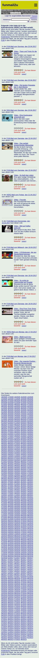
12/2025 (30, 417)
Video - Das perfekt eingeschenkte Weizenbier (23, 144)
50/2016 (4, 578)
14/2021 (30, 493)
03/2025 (24, 421)
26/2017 (17, 567)
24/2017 (30, 567)
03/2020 (30, 517)
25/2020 (17, 510)
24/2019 (11, 530)
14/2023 (4, 456)
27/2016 (24, 586)
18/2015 (11, 610)
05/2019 (4, 538)
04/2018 (24, 556)
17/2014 (4, 630)
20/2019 (4, 532)
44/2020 (24, 502)
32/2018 (4, 547)
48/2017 (4, 560)
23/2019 (17, 530)
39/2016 (11, 582)
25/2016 (4, 587)
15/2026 (24, 397)
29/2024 (30, 430)
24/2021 (30, 489)
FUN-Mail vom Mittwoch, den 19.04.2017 (22, 247)
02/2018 (4, 558)
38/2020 (30, 504)
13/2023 (11, 456)
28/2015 (11, 606)
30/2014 (17, 625)
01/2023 (24, 460)
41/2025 (4, 408)
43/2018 (30, 541)
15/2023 (30, 454)
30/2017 (24, 565)
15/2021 (24, 493)
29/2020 (24, 508)
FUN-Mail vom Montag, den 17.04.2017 (21, 356)
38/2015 (11, 602)
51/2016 (30, 576)
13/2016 (17, 591)
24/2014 (24, 626)
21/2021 (17, 491)
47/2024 (11, 425)
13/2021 (4, 495)
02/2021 (11, 499)
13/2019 (17, 534)
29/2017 (30, 565)
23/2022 (24, 471)
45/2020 (17, 502)
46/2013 (30, 636)
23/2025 (24, 414)
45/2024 (24, 425)
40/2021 (24, 484)
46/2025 (4, 406)
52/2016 (24, 576)
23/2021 (4, 491)
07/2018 (4, 556)
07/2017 (11, 575)
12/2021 (11, 495)
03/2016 (17, 595)
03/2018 (30, 556)
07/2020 (4, 517)
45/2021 (24, 482)
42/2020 (4, 504)
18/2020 (30, 512)
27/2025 (30, 412)
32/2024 (11, 430)
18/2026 (4, 397)
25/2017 (24, 567)
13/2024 (4, 438)
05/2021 (24, 497)
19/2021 (30, 491)
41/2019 (30, 523)
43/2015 (11, 600)
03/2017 (4, 576)
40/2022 (11, 465)
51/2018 (11, 539)
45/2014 (17, 619)
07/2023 (17, 458)
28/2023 (11, 451)
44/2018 (24, 541)
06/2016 (30, 593)
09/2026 (30, 399)
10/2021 (24, 495)
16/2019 (30, 532)
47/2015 (17, 599)
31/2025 (4, 412)
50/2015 (30, 597)
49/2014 (24, 617)
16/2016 (30, 589)
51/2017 (17, 558)
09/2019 (11, 536)
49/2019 (11, 521)
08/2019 (17, 536)
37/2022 (30, 465)
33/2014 (30, 623)
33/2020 (30, 506)
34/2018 (24, 545)
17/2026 (11, 397)
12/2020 (4, 515)
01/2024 (4, 423)
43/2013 (17, 637)
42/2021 (11, 484)
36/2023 (24, 447)
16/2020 (11, 513)
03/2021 (4, 499)
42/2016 (24, 580)
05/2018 (17, 556)
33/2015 (11, 604)
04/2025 (17, 421)
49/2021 (30, 480)
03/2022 (24, 478)
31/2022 (4, 469)
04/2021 (30, 497)
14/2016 (11, 591)
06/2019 (30, 536)
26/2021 (17, 489)
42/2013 (24, 637)
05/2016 (4, 595)
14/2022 (17, 475)
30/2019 (4, 528)
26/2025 (4, 414)
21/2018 (11, 550)
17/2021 (11, 493)
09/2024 (30, 438)
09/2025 (17, 419)
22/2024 (11, 434)
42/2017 (11, 562)
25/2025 (11, 414)
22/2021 (11, 491)
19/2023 (4, 454)
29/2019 (11, 528)
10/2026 (24, 399)
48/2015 (11, 599)
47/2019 (24, 521)
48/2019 (17, 521)
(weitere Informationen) (29, 13)
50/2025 (11, 404)
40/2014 (17, 621)
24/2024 (30, 432)
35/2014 (17, 623)
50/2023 (30, 441)
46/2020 (11, 502)
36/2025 (4, 410)
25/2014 (17, 626)
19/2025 (17, 415)
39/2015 (4, 602)
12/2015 (17, 612)
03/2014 (24, 634)
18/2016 (17, 589)
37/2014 (4, 623)
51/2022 (4, 462)
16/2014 (11, 630)
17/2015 (17, 610)
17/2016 (24, 589)
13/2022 (24, 475)
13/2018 (30, 552)
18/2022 (24, 473)
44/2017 (30, 560)
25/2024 (24, 432)
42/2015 (17, 600)
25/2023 (30, 451)
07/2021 (11, 497)
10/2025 (11, 419)
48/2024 (4, 425)
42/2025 (30, 406)
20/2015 (30, 608)
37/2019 (24, 525)
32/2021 (11, 488)
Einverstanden (15, 13)
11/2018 (11, 554)
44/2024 (30, 425)
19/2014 (24, 628)
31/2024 (17, 430)
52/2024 (11, 423)
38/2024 (4, 428)
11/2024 (17, 438)
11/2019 (30, 534)
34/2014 (24, 623)
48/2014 (30, 617)
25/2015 (30, 606)
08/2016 (17, 593)
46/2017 (17, 560)
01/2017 (17, 576)
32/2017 (11, 565)
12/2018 (4, 554)
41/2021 (17, 484)
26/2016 (30, 586)
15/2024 (24, 436)
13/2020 (30, 513)
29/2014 (24, 625)
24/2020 (24, 510)
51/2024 (17, 423)
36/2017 (17, 563)
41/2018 (11, 543)
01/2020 (11, 519)
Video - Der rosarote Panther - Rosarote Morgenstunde (25, 362)
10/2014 (17, 632)
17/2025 (30, 415)
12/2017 (11, 573)
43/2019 (17, 523)
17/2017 (11, 571)
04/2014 (17, 634)
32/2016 (24, 584)
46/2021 (17, 482)
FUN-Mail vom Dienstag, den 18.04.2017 (22, 275)
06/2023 (24, 458)
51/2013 (4, 636)
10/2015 (30, 612)
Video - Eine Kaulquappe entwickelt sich (23, 116)
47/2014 (4, 619)
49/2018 (24, 539)
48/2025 (24, 404)
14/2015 (4, 612)
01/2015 (24, 615)
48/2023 (11, 443)
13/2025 (24, 417)
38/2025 (24, 408)
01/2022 (4, 480)
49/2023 (4, 443)
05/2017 (24, 575)
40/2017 (24, 562)
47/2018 (4, 541)
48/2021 (4, 482)
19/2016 (11, 589)
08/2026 (4, 401)
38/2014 (30, 621)
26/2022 (4, 471)
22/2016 (24, 587)
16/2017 (17, 571)
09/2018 (24, 554)
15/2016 (4, 591)
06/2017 (17, 575)
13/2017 (4, 573)
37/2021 (11, 486)
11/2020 (11, 515)
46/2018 (11, 541)
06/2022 (4, 478)
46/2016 (30, 578)
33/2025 (24, 410)
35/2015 (30, 602)
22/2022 (30, 471)
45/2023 (30, 443)
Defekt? (24, 74)
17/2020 (4, 513)
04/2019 (11, 538)
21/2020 (11, 512)
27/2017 (11, 567)
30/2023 (30, 449)
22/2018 (4, 550)
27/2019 (24, 528)
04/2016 (11, 595)
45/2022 (11, 464)
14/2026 (30, 397)
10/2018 (17, 554)
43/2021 (4, 484)
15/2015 (30, 610)
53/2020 (30, 499)
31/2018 (11, 547)
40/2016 (4, 582)
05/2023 (30, 458)
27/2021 (11, 489)
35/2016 (4, 584)
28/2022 (24, 469)
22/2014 (4, 628)
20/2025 (11, 415)
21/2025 (4, 415)
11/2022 (4, 476)
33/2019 (17, 526)
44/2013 (11, 637)
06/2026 (17, 401)
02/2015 (17, 615)
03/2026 (4, 402)
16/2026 (17, 397)
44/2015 (4, 600)
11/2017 (17, 573)
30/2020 (17, 508)
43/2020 (30, 502)
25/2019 (4, 530)
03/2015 (11, 615)
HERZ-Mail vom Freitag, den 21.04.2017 (21, 195)
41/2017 (17, 562)
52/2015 (17, 597)
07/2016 (24, 593)
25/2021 (24, 489)
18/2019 (17, 532)
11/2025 (4, 419)
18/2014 (30, 628)
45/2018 (17, 541)
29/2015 (4, 606)
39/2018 (24, 543)
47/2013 (24, 636)
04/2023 (4, 460)
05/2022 (11, 478)
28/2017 (4, 567)
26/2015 (24, 606)
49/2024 (30, 423)
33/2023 (11, 449)
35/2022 (11, 467)
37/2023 (17, 447)
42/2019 (24, 523)
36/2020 (11, 506)
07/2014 (30, 632)
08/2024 (4, 439)
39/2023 (4, 447)
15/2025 (11, 417)
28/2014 (30, 625)
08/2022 (24, 476)
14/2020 (24, 513)
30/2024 (24, 430)
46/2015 (24, 599)
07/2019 (24, 536)
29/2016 (11, 586)
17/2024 (11, 436)
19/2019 (11, 532)
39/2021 (30, 484)
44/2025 (17, 406)
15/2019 (4, 534)
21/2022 (4, 473)
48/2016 (17, 578)
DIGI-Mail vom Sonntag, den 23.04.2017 (21, 110)
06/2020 (11, 517)
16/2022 (4, 475)
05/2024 (24, 439)
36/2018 (11, 545)
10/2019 (4, 536)
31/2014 (11, 625)
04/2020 (24, 517)
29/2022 (17, 469)
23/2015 (11, 608)
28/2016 (17, 586)
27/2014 (4, 626)
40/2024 (24, 426)
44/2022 (17, 464)
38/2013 (11, 639)
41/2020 (11, 504)
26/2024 (17, 432)
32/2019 (24, 526)
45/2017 (24, 560)
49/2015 (4, 599)
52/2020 (4, 501)
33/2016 (17, 584)
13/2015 (11, 612)
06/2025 (4, 421)
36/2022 (4, 467)
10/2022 (11, 476)
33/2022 (24, 467)
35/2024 (24, 428)
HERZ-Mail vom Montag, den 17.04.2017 (22, 332)
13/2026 (4, 399)
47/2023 (17, 443)
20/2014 (17, 628)
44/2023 (4, 445)
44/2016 (11, 580)
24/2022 (17, 471)
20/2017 (24, 569)
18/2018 (30, 550)
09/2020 (24, 515)
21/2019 (30, 530)
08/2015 (11, 613)
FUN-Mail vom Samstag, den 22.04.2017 (22, 138)
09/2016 (11, 593)
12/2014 (4, 632)
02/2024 (11, 441)
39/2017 (30, 562)
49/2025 (17, 404)
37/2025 (30, 408)
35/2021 (24, 486)
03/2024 (4, 441)
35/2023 (30, 447)
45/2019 (4, 523)
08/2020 (30, 515)
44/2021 (30, 482)
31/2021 (17, 488)
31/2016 (30, 584)
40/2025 (11, 408)
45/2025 (11, 406)
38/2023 (11, 447)
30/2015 (30, 604)
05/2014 (11, 634)
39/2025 (17, 408)
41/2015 (24, 600)
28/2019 (17, 528)
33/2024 (4, 430)
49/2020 (24, 501)
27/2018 (4, 549)
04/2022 (17, 478)
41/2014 (11, 621)
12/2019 (24, 534)
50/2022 (11, 462)
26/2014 (11, 626)
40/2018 (17, 543)
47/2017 (11, 560)
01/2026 (17, 402)
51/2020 (11, 501)
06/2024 (17, 439)
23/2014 (30, 626)
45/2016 (4, 580)
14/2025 (17, 417)
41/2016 (30, 580)
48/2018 (30, 539)
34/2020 (24, 506)
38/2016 (17, 582)
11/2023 (24, 456)
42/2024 (11, 426)
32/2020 (4, 508)
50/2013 (11, 636)
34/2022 (17, 467)
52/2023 (17, 441)
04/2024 (30, 439)
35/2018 (17, 545)
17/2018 (4, 552)
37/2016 (24, 582)
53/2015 (11, 597)
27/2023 (17, 451)
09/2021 (30, 495)
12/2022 (30, 475)
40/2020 (17, 504)
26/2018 (11, 549)
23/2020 (30, 510)
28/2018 (30, 547)
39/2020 (24, 504)
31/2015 (24, 604)
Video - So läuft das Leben (23, 175)
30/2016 (4, 586)
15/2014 (17, 630)
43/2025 (24, 406)
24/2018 (24, 549)
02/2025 (30, 421)
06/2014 (4, 634)
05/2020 (17, 517)
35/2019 (4, 526)
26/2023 (24, 451)
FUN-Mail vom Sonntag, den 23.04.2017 (21, 46)
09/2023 (4, 458)
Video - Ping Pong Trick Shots (25, 309)
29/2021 (30, 488)
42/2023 (17, 445)
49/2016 (11, 578)
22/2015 (17, 608)
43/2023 (11, 445)
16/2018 (11, 552)
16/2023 (24, 454)
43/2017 (4, 562)
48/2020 (30, 501)
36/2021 (17, 486)
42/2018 (4, 543)
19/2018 (24, 550)
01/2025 (24, 402)
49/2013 (17, 636)
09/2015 (4, 613)
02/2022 (30, 478)
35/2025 (11, 410)
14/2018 (24, 552)
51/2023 (24, 441)
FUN (3, 40)
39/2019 (11, 525)
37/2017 (11, 563)
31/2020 (11, 508)
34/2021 (30, 486)
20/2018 (17, 550)
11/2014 (11, 632)
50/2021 (24, 480)
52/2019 (24, 519)
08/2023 (11, 458)
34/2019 (11, 526)
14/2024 (30, 436)
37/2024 (11, 428)
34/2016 (11, 584)
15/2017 (24, 571)
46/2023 (24, 443)
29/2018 (24, 547)
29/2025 (17, 412)
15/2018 (17, 552)
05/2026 (24, 401)
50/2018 (17, 539)
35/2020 (17, 506)
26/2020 (11, 510)
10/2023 (30, 456)
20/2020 (17, 512)
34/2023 (4, 449)
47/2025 (30, 404)
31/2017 (17, 565)
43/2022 (24, 464)
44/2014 (24, 619)
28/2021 (4, 489)
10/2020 (17, 515)
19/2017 (30, 569)
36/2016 (30, 582)
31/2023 (24, 449)
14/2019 (11, 534)
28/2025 (24, 412)
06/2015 (24, 613)
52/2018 (4, 539)
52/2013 (30, 634)
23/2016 (17, 587)
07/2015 (17, 613)
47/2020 (4, 502)
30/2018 (17, 547)
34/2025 (17, 410)
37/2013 (17, 639)
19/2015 (4, 610)
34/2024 (30, 428)
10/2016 (4, 593)
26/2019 (30, 528)
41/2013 (30, 637)
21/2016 (30, 587)
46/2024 (17, 425)
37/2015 (17, 602)
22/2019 (24, 530)
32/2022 (30, 467)
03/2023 (11, 460)
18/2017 (4, 571)
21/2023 (24, 452)
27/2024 (11, 432)
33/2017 (4, 565)
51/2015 (24, 597)
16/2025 (4, 417)
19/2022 (17, 473)
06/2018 (11, 556)
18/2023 (11, 454)
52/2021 (11, 480)
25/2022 (11, 471)
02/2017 (11, 576)
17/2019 (24, 532)
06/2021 (17, 497)
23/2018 (30, 549)
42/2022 (30, 464)
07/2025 (30, 419)
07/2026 (11, 401)
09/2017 (30, 573)
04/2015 (4, 615)
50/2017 (24, 558)
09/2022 (17, 476)
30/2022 (11, 469)
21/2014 (11, 628)
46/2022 (4, 464)
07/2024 (11, 439)
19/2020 (24, 512)
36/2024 (17, 428)
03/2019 (17, 538)
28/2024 (4, 432)
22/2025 (30, 414)
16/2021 (17, 493)
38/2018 (30, 543)
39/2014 (24, 621)
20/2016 (4, 589)
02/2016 (24, 595)
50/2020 (17, 501)
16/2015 (24, 610)
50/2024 (24, 423)
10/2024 (24, 438)
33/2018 (30, 545)
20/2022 (11, 473)
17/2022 (30, 473)
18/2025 (24, 415)
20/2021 (24, 491)
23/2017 (4, 569)
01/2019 (17, 519)
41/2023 (24, 445)
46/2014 (11, 619)
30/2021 (24, 488)
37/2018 (4, 545)
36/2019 (30, 525)
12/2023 (17, 456)
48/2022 (24, 462)
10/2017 (24, 573)
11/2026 (17, 399)
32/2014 (4, 625)
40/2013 (4, 639)
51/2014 (11, 617)
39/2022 (17, 465)
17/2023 (17, 454)
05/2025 (11, 421)
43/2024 (4, 426)
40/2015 (30, 600)
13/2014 (30, 630)
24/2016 (11, 587)
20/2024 (24, 434)
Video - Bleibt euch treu (22, 337)
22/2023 (17, 452)
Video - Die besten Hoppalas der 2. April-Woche (24, 86)
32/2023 (17, 449)
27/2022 (30, 469)
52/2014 (4, 617)
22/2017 (11, 569)
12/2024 (11, 438)
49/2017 (30, 558)
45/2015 (30, 599)
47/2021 (11, 482)
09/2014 (24, 632)
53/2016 (4, 597)
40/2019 (4, 525)
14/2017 (30, 571)
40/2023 (30, 445)
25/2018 (17, 549)
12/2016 (24, 591)
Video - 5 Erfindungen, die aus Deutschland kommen (25, 253)
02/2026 (11, 402)
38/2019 (17, 525)
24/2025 (17, 414)
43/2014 (30, 619)
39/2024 (30, 426)
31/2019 (30, 526)
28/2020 (30, 508)
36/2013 (24, 639)
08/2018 (30, 554)
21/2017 (17, 569)
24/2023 (4, 452)
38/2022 (24, 465)
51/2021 (17, 480)
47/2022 (30, 462)
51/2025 (4, 404)
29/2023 (4, 451)
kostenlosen (5, 37)
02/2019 (24, 538)
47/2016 (24, 578)
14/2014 (24, 630)
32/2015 (17, 604)
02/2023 (17, 460)
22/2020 (4, 512)
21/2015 (24, 608)
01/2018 (30, 538)
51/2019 (30, 519)
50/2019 (4, 521)
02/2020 (4, 519)
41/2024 (17, 426)
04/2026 (30, 401)
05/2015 (30, 613)
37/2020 (4, 506)
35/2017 (24, 563)
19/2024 (30, 434)
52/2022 (30, 460)
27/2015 (17, 606)
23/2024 (4, 434)
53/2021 (24, 499)
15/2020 (17, 513)
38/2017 (4, 563)
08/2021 (4, 497)
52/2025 (30, 402)
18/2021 (4, 493)
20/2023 (30, 452)
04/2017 (30, 575)
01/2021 (17, 499)
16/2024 (17, 436)
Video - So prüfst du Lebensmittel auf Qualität (23, 281)
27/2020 (4, 510)
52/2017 (11, 558)
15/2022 (11, 475)
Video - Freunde (20, 200)
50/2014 (17, 617)
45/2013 (4, 637)
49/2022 (17, 462)
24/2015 (4, 608)
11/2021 (17, 495)
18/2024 (4, 436)
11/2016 (30, 591)
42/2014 (4, 621)
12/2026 (11, 399)
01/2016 (30, 595)
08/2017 (4, 575)
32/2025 (30, 410)
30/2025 (11, 412)
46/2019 (30, 521)
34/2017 (30, 563)
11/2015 (24, 612)
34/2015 (4, 604)
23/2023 (11, 452)
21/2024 (17, 434)
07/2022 (30, 476)
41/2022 (4, 465)
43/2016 (17, 580)
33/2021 (4, 488)
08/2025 (24, 419)
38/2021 (4, 486)
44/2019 (11, 523)
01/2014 (30, 615)
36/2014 (11, 623)
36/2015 (24, 602)
